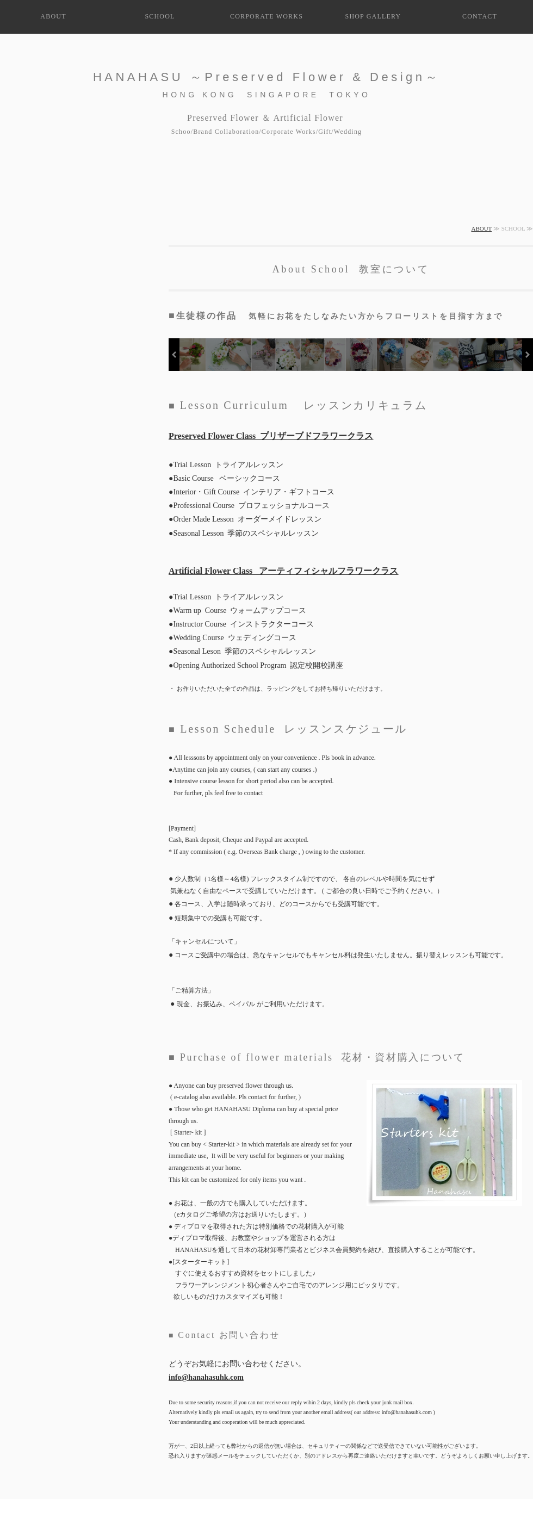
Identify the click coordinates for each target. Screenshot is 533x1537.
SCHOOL (160, 16)
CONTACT (479, 16)
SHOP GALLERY (373, 16)
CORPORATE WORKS (266, 16)
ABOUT (53, 16)
